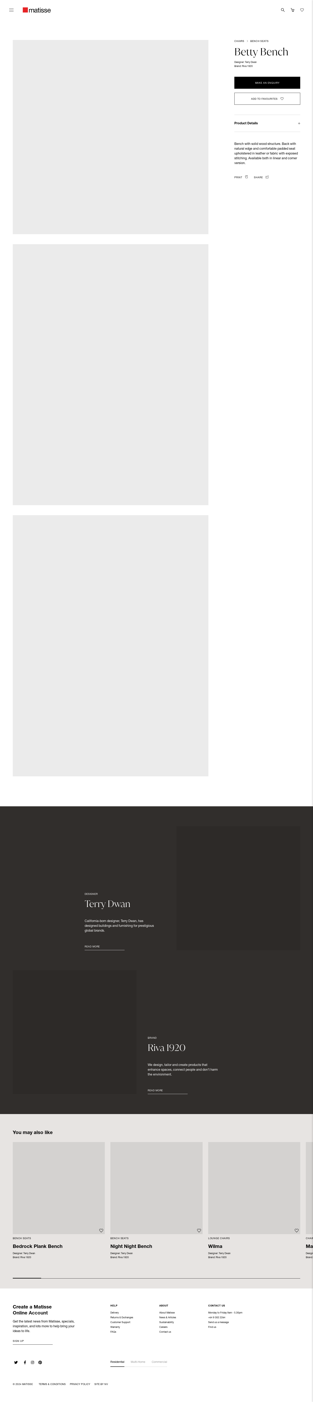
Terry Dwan (251, 62)
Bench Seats (259, 41)
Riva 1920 (247, 66)
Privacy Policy (80, 1384)
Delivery (114, 1313)
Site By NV (101, 1384)
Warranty (115, 1327)
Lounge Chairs (219, 1238)
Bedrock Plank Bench (37, 1247)
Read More (92, 947)
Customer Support (120, 1323)
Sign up (18, 1341)
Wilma (215, 1247)
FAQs (113, 1332)
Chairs (239, 41)
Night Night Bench (131, 1247)
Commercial (159, 1362)
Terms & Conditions (52, 1384)
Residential (117, 1362)
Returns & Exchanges (121, 1318)
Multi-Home (138, 1362)
